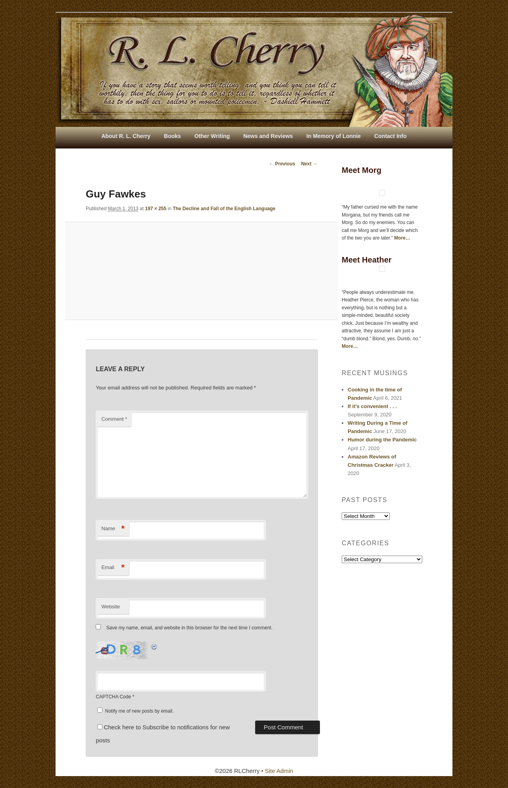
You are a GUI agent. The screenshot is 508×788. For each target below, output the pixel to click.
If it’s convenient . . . (372, 406)
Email (113, 567)
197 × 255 (155, 208)
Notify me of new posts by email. (139, 711)
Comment (114, 419)
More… (402, 238)
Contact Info (390, 136)
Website (110, 607)
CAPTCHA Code (113, 697)
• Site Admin (277, 771)
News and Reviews (268, 136)
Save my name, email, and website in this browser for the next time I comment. (189, 628)
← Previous (282, 164)
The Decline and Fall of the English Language (224, 208)
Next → (309, 164)
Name (113, 529)
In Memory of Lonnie (333, 136)
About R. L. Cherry (125, 136)
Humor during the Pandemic (382, 440)
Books (172, 136)
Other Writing (212, 136)
